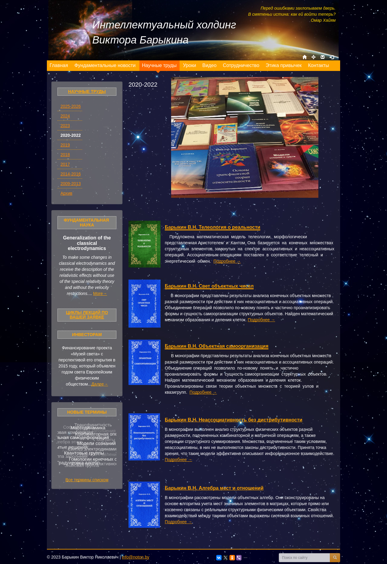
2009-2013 (70, 183)
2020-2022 (70, 135)
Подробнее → (227, 261)
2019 (65, 145)
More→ (100, 293)
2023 (65, 125)
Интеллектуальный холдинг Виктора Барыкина (164, 32)
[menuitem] (59, 65)
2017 (65, 164)
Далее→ (99, 384)
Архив (66, 193)
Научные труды (87, 91)
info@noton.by (135, 557)
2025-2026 (70, 106)
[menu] (189, 65)
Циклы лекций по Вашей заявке (87, 314)
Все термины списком (86, 479)
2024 (65, 116)
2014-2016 (70, 173)
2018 (65, 154)
